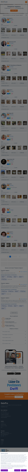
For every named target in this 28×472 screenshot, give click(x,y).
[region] (14, 462)
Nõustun (24, 470)
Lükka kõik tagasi (17, 470)
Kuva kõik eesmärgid (4, 470)
